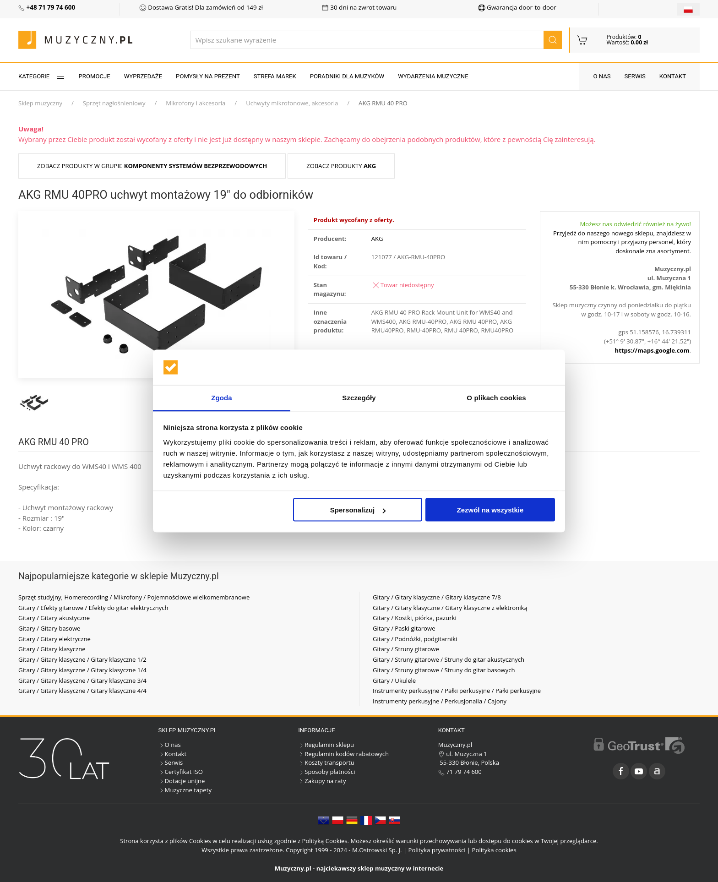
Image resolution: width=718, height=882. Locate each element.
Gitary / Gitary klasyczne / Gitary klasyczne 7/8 (437, 597)
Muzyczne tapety (185, 790)
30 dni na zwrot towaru (359, 7)
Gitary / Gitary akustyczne (54, 618)
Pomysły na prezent (208, 76)
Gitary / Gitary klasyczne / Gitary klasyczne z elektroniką (450, 608)
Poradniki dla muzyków (347, 76)
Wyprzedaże (143, 76)
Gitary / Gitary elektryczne (54, 639)
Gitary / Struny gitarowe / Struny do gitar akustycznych (448, 659)
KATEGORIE (41, 76)
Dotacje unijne (181, 781)
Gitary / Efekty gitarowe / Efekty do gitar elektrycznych (93, 608)
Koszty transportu (326, 762)
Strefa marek (275, 76)
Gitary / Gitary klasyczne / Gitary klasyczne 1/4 (82, 670)
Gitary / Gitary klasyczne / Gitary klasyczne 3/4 (82, 680)
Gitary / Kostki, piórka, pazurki (415, 618)
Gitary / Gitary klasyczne (52, 649)
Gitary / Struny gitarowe (406, 649)
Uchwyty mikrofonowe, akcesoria (292, 103)
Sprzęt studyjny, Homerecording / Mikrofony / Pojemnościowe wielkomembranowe (134, 597)
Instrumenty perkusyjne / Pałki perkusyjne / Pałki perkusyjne (457, 690)
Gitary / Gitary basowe (49, 628)
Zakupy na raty (322, 781)
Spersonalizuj (358, 510)
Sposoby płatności (326, 772)
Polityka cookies (494, 850)
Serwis (635, 76)
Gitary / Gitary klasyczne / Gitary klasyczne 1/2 (82, 659)
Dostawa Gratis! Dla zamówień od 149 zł (201, 7)
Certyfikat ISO (180, 772)
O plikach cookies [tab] (496, 397)
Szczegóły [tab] (358, 397)
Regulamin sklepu (326, 744)
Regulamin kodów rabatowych (343, 754)
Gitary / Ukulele (394, 680)
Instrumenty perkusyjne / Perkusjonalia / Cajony (439, 701)
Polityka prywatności (437, 850)
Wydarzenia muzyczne (433, 76)
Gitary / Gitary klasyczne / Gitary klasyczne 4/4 (82, 690)
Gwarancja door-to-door (517, 7)
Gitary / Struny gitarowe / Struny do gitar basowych (444, 670)
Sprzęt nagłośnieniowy (114, 103)
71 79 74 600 (460, 772)
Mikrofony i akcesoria (195, 103)
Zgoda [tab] (221, 397)
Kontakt (672, 76)
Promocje (94, 76)
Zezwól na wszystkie (490, 510)
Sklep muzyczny (40, 103)
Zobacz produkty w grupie (152, 166)
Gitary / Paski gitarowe (404, 628)
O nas (601, 76)
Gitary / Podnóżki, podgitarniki (415, 639)
